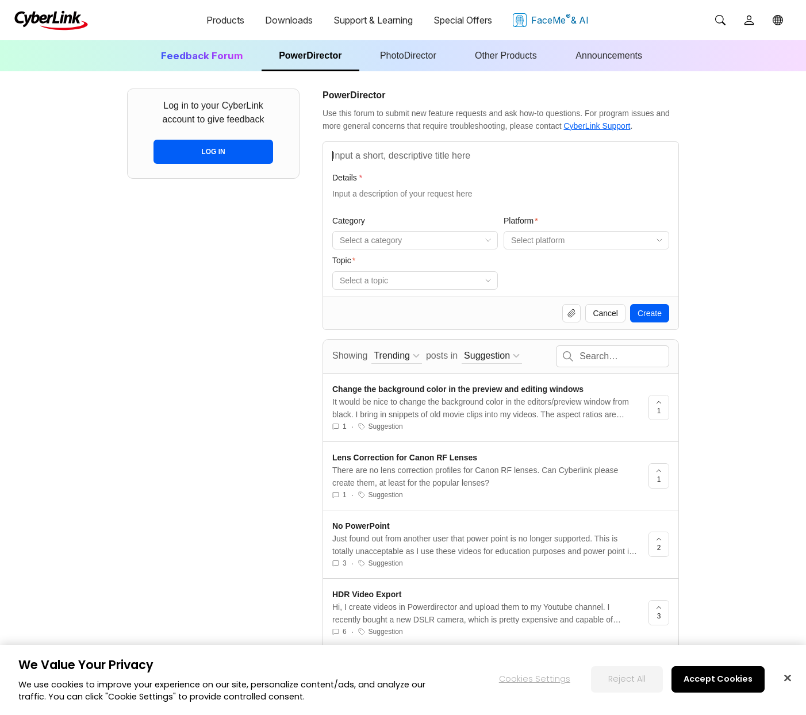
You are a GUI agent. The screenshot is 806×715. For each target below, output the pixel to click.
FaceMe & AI (551, 19)
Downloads (289, 20)
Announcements (608, 55)
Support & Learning (373, 20)
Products (225, 20)
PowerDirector (310, 55)
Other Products (506, 55)
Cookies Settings (534, 680)
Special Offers (462, 20)
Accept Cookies (718, 680)
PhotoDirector (408, 55)
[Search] (720, 20)
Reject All (627, 680)
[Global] (777, 20)
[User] (749, 20)
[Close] (787, 679)
